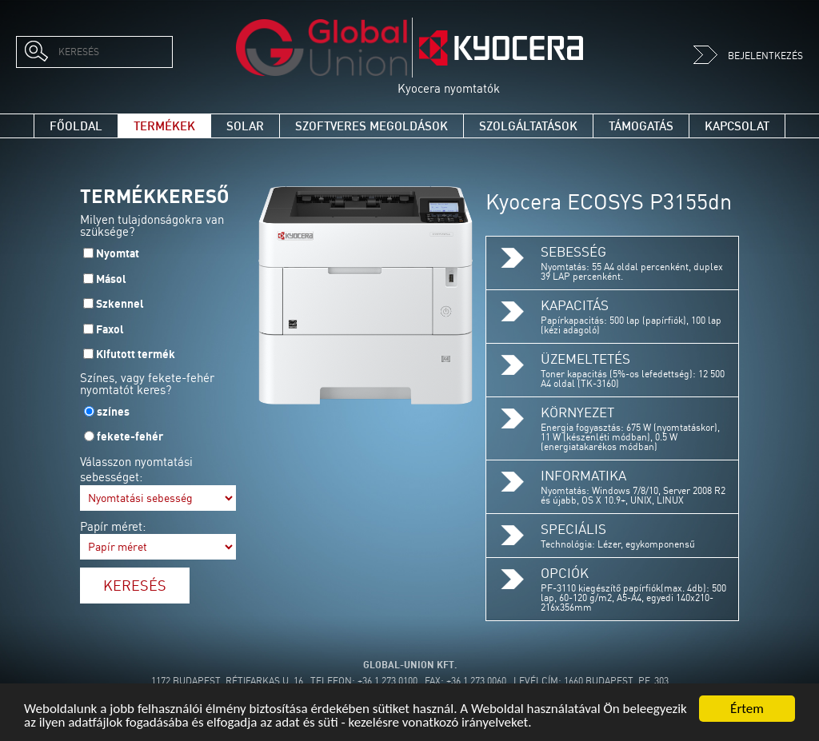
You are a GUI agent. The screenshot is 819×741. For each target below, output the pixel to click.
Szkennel (120, 304)
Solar (245, 125)
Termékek (164, 125)
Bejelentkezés (748, 56)
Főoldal (76, 125)
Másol (111, 279)
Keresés (134, 585)
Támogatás (641, 125)
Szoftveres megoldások (371, 125)
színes (113, 411)
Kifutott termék (135, 354)
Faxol (110, 329)
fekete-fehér (130, 436)
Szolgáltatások (528, 125)
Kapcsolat (737, 125)
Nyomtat (117, 253)
